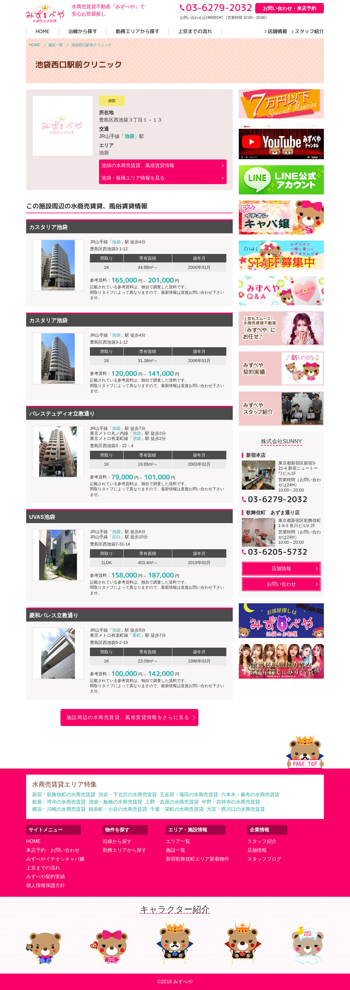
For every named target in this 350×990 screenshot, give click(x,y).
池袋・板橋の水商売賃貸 (115, 801)
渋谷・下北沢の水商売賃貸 (127, 794)
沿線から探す (117, 841)
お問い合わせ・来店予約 (289, 8)
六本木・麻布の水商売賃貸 (250, 794)
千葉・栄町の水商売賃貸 (177, 809)
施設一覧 (175, 850)
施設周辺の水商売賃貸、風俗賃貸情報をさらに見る (128, 717)
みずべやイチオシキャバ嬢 (55, 859)
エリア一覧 (178, 841)
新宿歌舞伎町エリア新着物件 (197, 859)
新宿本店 (256, 455)
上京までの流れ (43, 867)
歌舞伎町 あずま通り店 (273, 512)
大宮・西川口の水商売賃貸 (236, 809)
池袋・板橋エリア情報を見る (133, 177)
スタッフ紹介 (261, 841)
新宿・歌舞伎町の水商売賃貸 (63, 794)
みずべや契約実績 (45, 876)
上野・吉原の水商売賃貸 (172, 801)
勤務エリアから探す (124, 850)
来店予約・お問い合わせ (53, 850)
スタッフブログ (264, 859)
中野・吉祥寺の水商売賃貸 (231, 801)
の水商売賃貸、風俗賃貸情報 (137, 165)
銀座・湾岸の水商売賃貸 (59, 801)
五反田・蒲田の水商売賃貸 (189, 794)
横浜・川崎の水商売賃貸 (59, 809)
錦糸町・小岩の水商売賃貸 (118, 809)
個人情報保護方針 (45, 885)
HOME (33, 841)
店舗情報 (257, 850)
